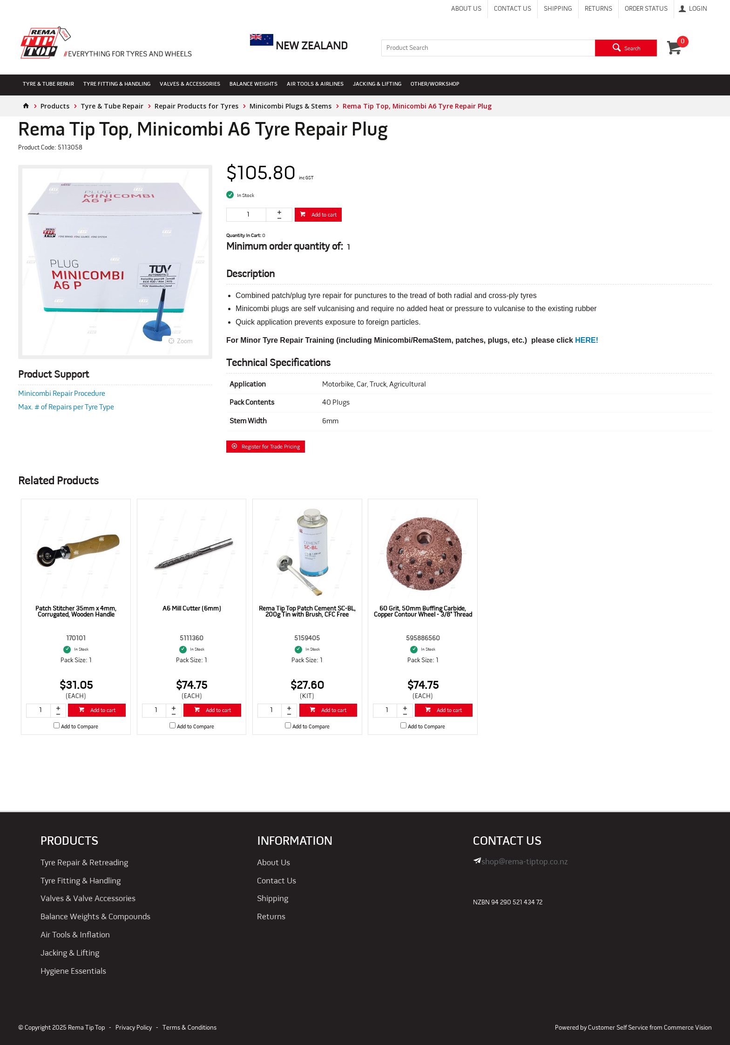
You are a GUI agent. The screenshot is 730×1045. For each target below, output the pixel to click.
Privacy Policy (133, 1028)
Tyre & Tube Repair (48, 84)
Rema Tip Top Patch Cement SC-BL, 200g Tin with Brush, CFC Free (307, 612)
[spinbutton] (246, 214)
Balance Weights (253, 84)
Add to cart (323, 215)
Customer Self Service (618, 1028)
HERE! (586, 340)
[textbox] (488, 48)
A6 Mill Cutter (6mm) (191, 609)
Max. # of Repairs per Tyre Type (66, 407)
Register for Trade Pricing (271, 447)
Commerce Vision (688, 1028)
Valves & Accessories (190, 84)
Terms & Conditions (189, 1028)
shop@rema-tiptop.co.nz (524, 862)
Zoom (185, 342)
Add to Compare (79, 727)
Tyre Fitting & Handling (116, 84)
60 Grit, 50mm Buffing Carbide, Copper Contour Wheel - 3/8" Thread (423, 612)
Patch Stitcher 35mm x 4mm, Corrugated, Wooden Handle (75, 612)
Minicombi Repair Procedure (61, 394)
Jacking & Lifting (377, 84)
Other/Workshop (435, 84)
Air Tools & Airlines (315, 84)
